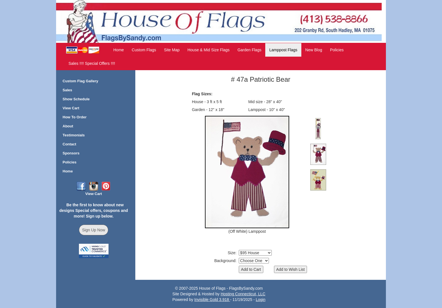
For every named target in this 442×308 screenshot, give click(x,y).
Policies (337, 50)
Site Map (172, 50)
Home (118, 50)
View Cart (71, 108)
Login (260, 299)
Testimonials (74, 135)
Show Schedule (76, 99)
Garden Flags (249, 50)
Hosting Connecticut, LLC (243, 294)
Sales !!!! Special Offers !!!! (91, 63)
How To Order (75, 117)
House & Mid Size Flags (208, 50)
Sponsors (71, 153)
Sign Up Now (93, 230)
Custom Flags (144, 50)
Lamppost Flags (283, 50)
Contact (69, 144)
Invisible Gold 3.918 (212, 299)
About (68, 126)
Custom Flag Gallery (80, 81)
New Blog (313, 50)
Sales (67, 90)
